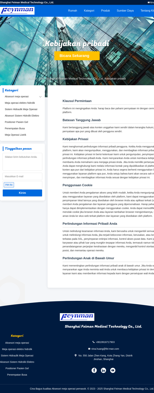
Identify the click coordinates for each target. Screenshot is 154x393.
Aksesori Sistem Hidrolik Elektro (22, 115)
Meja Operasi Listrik (15, 134)
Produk (105, 10)
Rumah (72, 10)
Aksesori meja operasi (17, 96)
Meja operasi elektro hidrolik (20, 102)
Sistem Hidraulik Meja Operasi (21, 109)
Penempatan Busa (15, 128)
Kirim (22, 192)
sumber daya (125, 10)
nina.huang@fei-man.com (105, 348)
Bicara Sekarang (77, 56)
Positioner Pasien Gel (16, 122)
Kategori (89, 10)
